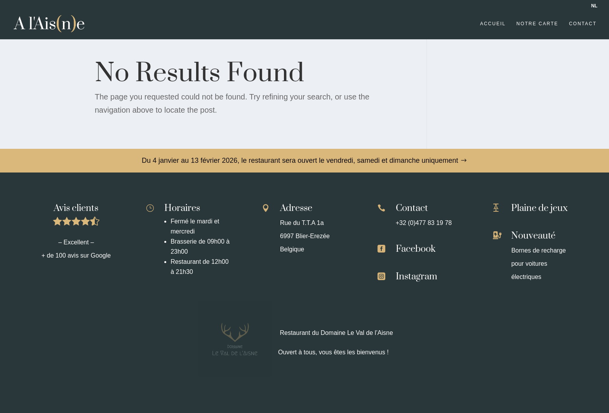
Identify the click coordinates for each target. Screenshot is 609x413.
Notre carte (538, 23)
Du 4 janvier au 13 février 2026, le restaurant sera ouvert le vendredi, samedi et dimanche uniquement (300, 160)
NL (594, 6)
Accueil (493, 23)
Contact (583, 23)
